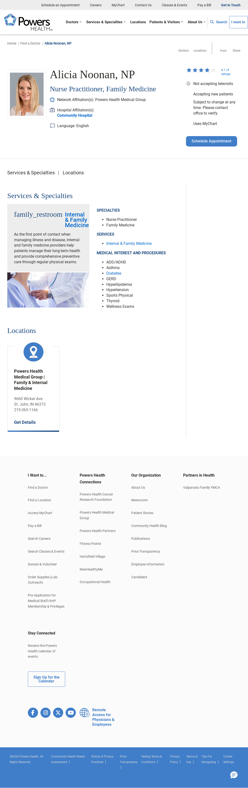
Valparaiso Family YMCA (201, 487)
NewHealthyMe (91, 569)
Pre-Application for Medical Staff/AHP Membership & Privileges (46, 600)
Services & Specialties (31, 173)
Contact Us (143, 5)
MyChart (118, 5)
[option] (33, 385)
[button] (234, 775)
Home (11, 43)
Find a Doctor (30, 43)
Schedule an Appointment (60, 5)
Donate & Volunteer (42, 564)
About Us (138, 487)
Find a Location (39, 500)
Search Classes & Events (46, 551)
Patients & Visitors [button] (164, 22)
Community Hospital (74, 115)
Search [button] (218, 22)
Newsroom (139, 500)
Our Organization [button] (146, 475)
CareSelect (139, 577)
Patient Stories (142, 513)
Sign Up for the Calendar (46, 679)
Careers (95, 5)
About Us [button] (195, 22)
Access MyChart (40, 513)
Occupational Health (95, 582)
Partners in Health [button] (199, 475)
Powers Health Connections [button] (92, 478)
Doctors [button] (72, 22)
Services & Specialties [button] (104, 22)
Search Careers (39, 539)
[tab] (46, 475)
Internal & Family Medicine (77, 220)
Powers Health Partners (98, 531)
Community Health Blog (149, 526)
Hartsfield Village (92, 556)
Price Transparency (145, 551)
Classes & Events (174, 5)
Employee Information (147, 564)
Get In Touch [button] (230, 5)
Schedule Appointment (211, 141)
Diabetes (113, 273)
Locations (73, 173)
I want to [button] (238, 22)
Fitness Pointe (90, 544)
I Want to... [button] (37, 475)
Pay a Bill (204, 5)
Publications (140, 539)
